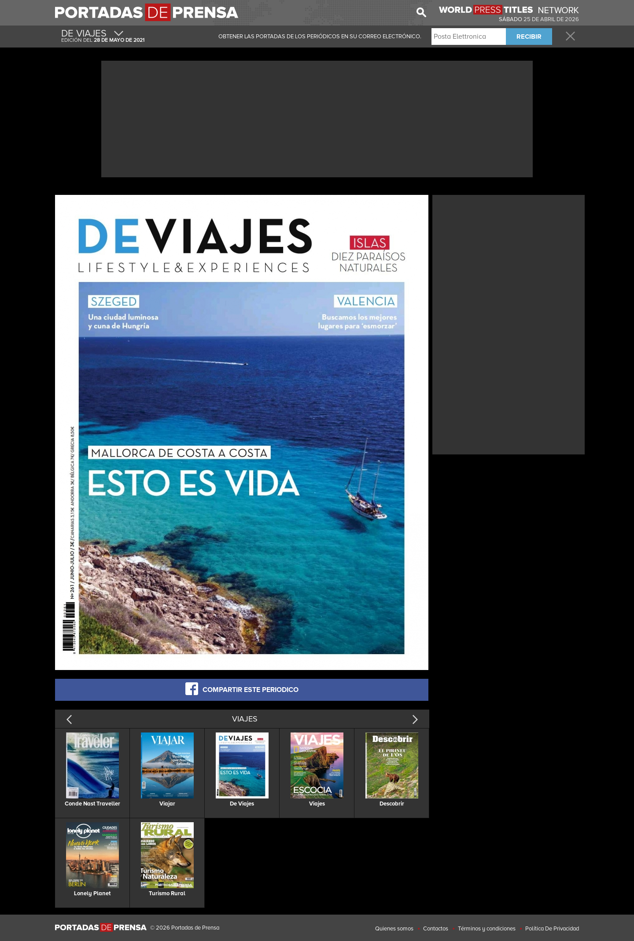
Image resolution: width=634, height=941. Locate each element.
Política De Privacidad (552, 928)
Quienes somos (394, 928)
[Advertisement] (317, 118)
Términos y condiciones (487, 928)
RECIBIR (529, 36)
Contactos (435, 928)
